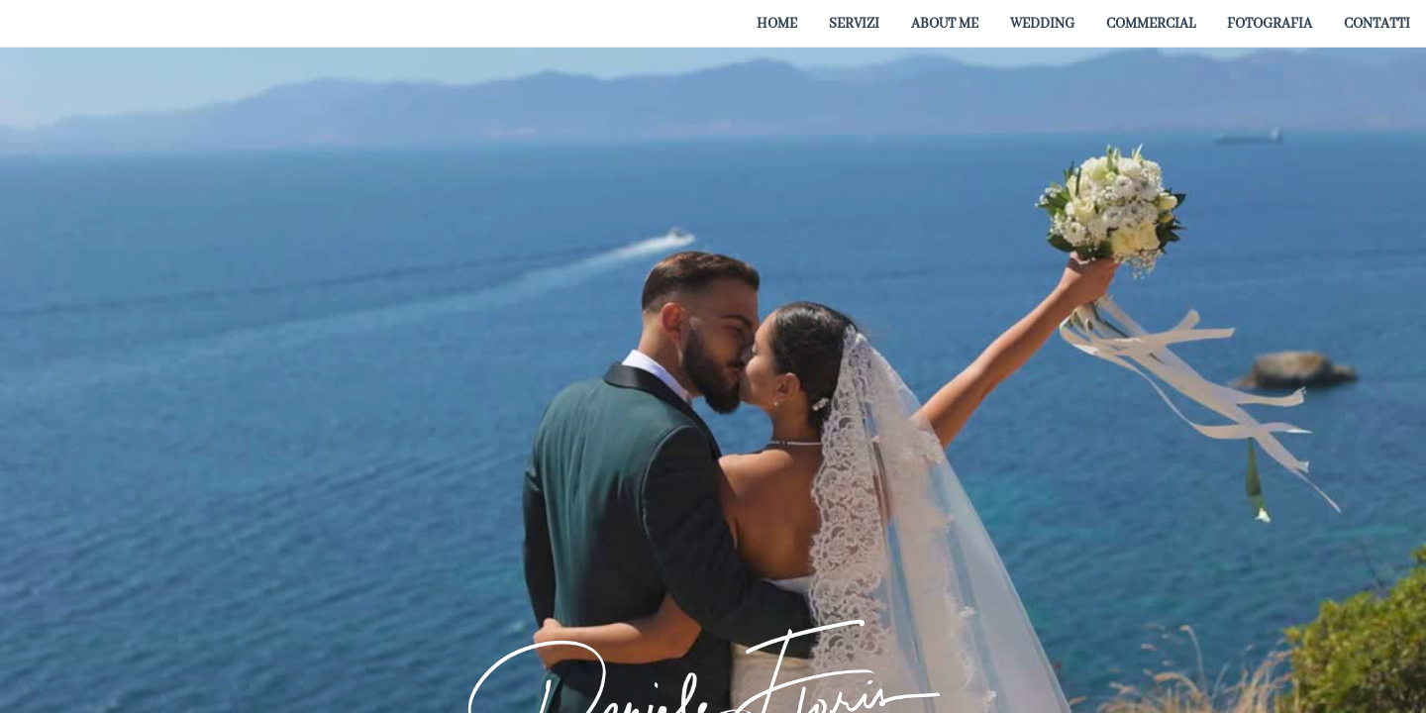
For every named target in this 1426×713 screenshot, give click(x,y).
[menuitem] (777, 23)
